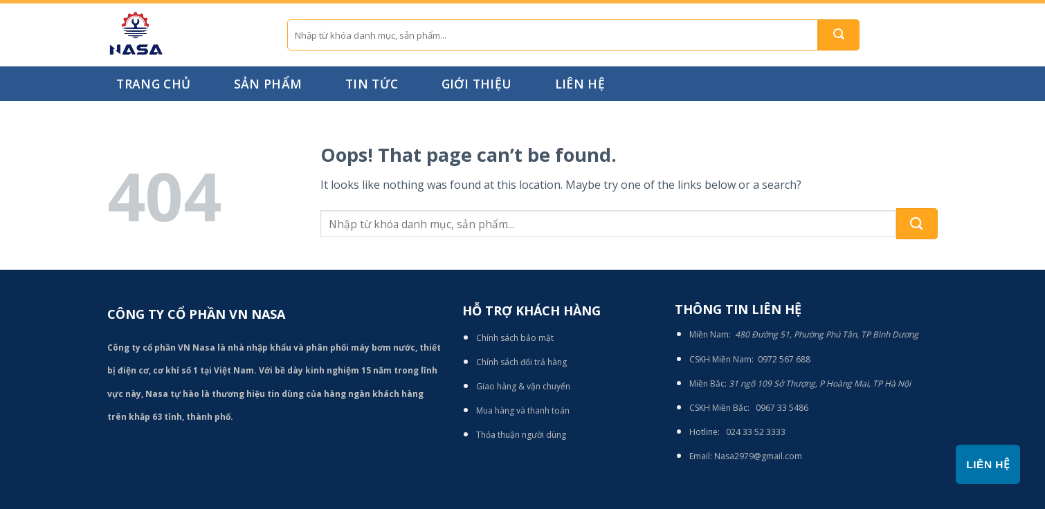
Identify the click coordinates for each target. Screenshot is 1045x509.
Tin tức (371, 83)
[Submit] (839, 34)
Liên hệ (580, 83)
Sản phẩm (268, 83)
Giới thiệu (477, 83)
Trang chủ (153, 83)
